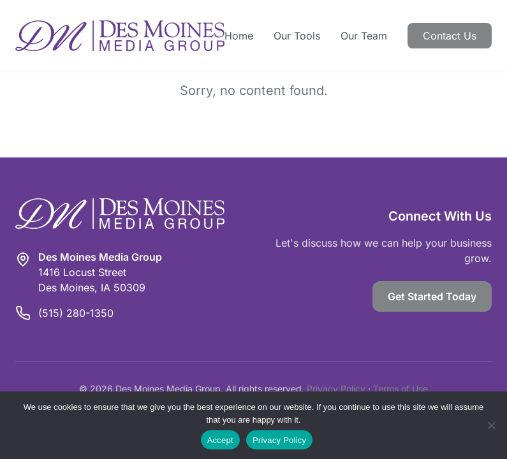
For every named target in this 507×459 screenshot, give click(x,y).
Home (238, 35)
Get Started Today (432, 296)
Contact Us (449, 35)
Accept (220, 440)
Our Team (364, 35)
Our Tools (297, 35)
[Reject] (491, 425)
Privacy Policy (336, 388)
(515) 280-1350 (76, 313)
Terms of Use (400, 388)
